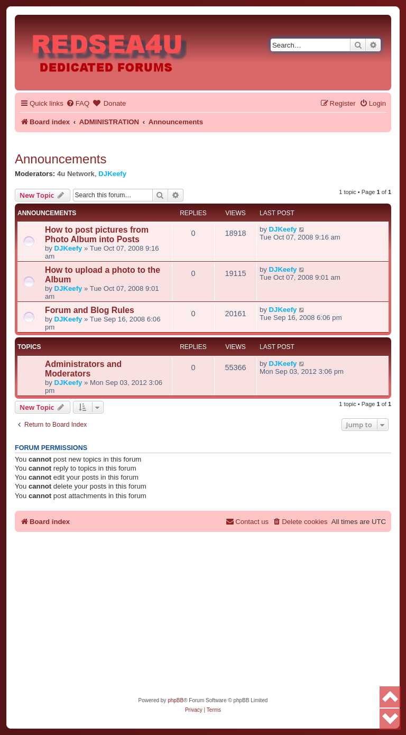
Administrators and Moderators (83, 369)
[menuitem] (77, 103)
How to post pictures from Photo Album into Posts (97, 234)
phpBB (175, 700)
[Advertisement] (203, 617)
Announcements (60, 159)
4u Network (76, 174)
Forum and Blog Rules (89, 310)
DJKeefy (112, 174)
